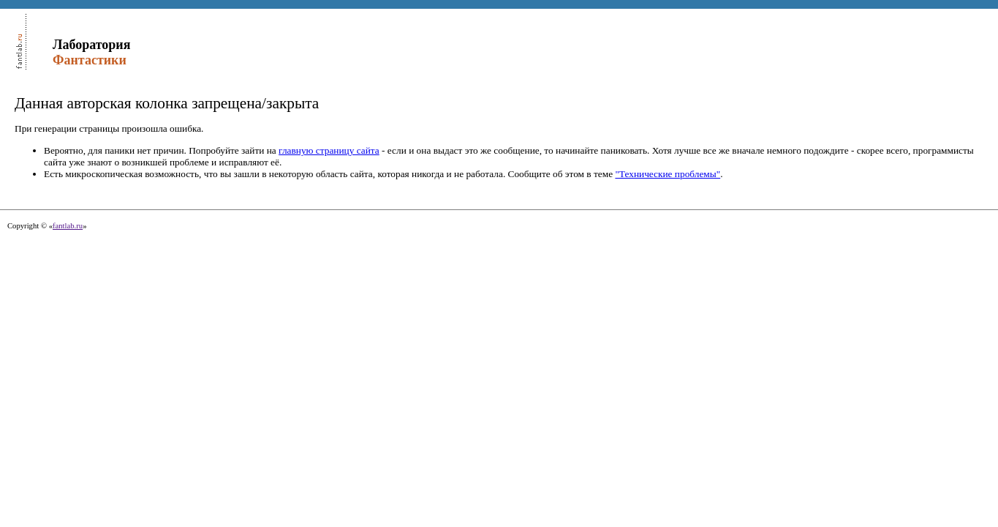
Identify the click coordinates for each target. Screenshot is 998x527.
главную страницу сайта (329, 150)
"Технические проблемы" (667, 173)
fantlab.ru (68, 226)
